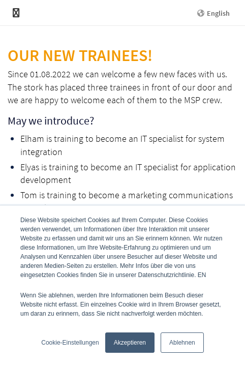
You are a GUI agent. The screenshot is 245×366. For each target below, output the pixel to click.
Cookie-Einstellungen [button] (70, 342)
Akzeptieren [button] (130, 342)
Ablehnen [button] (182, 342)
